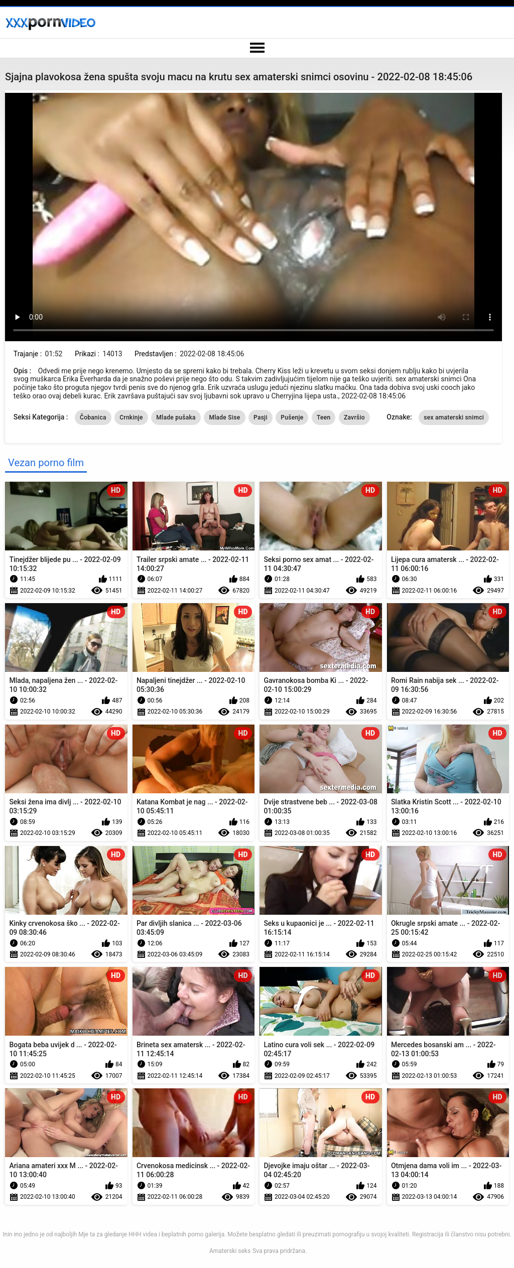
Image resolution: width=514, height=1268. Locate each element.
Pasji (260, 417)
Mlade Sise (224, 417)
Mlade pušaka (176, 417)
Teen (324, 417)
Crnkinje (131, 417)
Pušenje (292, 417)
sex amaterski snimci (454, 417)
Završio (354, 417)
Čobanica (93, 417)
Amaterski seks (229, 1250)
